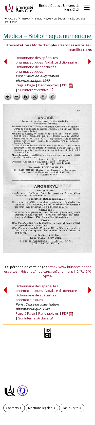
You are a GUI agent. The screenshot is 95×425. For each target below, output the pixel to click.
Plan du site (70, 408)
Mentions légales (40, 408)
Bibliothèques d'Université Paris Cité (59, 7)
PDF (67, 85)
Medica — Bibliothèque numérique (47, 35)
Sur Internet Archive (33, 90)
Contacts (12, 408)
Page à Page (25, 85)
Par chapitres (48, 85)
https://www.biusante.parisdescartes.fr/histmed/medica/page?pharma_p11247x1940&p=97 (47, 271)
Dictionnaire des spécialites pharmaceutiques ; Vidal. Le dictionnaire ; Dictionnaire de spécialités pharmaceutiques (47, 64)
